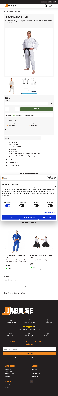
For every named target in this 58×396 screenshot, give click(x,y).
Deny (11, 217)
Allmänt (7, 138)
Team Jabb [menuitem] (35, 376)
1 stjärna (5, 280)
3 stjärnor (8, 280)
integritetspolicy (41, 357)
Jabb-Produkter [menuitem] (36, 374)
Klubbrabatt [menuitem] (35, 371)
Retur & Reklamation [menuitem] (10, 374)
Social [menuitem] (7, 381)
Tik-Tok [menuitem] (6, 389)
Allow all (47, 217)
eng (55, 1)
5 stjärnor (11, 280)
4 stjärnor (10, 280)
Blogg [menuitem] (35, 366)
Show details (48, 212)
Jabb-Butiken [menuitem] (35, 369)
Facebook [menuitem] (7, 385)
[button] (3, 6)
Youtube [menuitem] (6, 392)
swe (50, 1)
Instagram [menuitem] (7, 387)
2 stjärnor (7, 280)
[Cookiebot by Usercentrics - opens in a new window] (48, 177)
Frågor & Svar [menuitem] (8, 371)
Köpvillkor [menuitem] (7, 376)
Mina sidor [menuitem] (9, 366)
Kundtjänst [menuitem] (7, 369)
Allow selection (29, 217)
